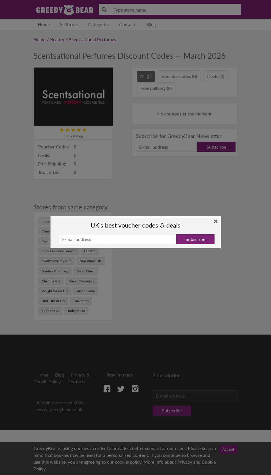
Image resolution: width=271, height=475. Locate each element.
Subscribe (195, 239)
